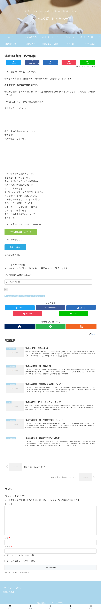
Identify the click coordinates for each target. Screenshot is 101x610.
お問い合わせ (15, 247)
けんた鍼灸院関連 (11, 296)
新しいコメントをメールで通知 (21, 556)
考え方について (38, 296)
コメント (9, 504)
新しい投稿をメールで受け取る (21, 562)
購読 (6, 289)
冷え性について (25, 296)
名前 (7, 539)
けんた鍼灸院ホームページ (20, 232)
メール (8, 547)
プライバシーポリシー (13, 589)
